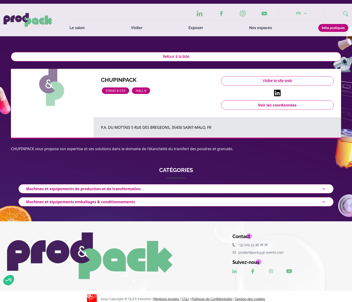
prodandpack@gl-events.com (258, 252)
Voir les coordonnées (277, 105)
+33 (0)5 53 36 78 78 (250, 245)
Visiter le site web (277, 81)
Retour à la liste (176, 56)
